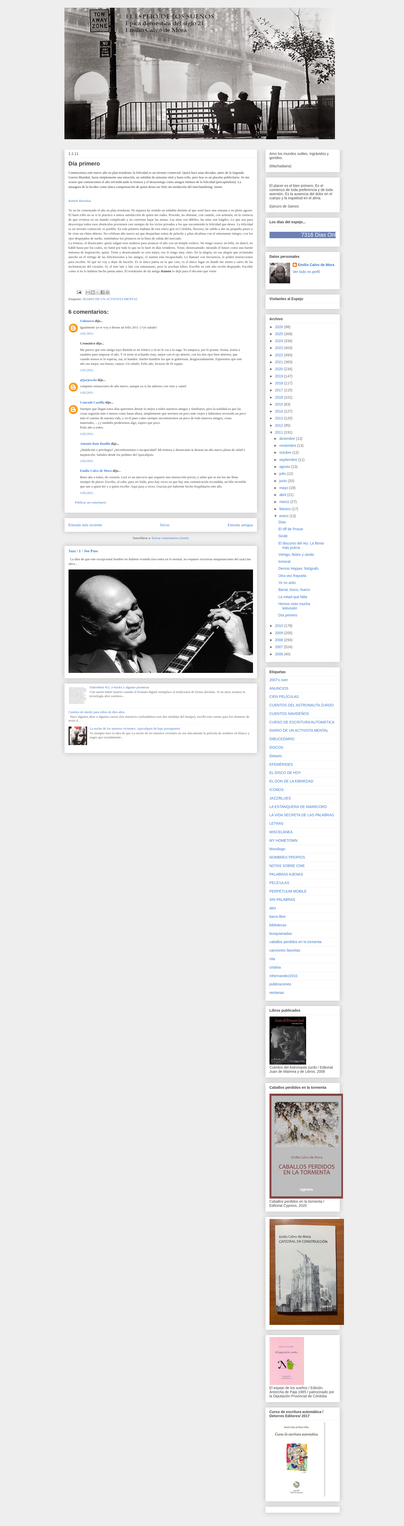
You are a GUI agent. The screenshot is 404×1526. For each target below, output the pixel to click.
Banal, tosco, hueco (294, 590)
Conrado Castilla (92, 402)
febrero (285, 509)
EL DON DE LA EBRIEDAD (292, 781)
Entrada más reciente (85, 525)
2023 (279, 348)
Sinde (283, 536)
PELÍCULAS (279, 883)
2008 (279, 640)
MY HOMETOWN (284, 840)
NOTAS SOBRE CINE (287, 866)
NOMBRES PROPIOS (287, 857)
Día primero (287, 615)
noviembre (288, 445)
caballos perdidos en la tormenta (296, 942)
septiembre (288, 460)
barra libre (278, 916)
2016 (279, 397)
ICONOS (277, 790)
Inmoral (284, 561)
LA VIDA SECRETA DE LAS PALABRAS (302, 815)
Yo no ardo (287, 583)
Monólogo (277, 849)
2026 (279, 327)
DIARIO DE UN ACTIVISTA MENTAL (110, 299)
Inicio (165, 525)
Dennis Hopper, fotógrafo (298, 568)
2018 (279, 383)
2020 (279, 369)
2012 (279, 425)
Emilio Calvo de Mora (96, 471)
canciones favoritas (285, 950)
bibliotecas (278, 925)
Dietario (276, 756)
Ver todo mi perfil (306, 272)
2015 (279, 404)
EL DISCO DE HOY (285, 773)
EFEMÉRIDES (281, 764)
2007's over (279, 680)
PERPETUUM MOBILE (288, 891)
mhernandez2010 (284, 976)
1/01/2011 (87, 333)
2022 (279, 355)
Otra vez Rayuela (292, 576)
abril (283, 495)
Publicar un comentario (90, 502)
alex (273, 908)
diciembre (287, 438)
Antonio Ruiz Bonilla (95, 444)
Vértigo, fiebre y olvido (296, 554)
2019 (279, 376)
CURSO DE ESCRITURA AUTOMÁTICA (302, 722)
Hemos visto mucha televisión (294, 606)
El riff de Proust (290, 529)
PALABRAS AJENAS (286, 874)
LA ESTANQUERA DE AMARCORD (298, 807)
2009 (279, 633)
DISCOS (276, 747)
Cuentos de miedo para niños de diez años (97, 712)
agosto (285, 467)
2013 (279, 418)
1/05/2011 (87, 493)
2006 (279, 654)
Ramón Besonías (80, 201)
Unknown (87, 321)
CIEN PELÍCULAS (284, 697)
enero (284, 516)
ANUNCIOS (279, 688)
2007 (279, 647)
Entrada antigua (240, 525)
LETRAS (276, 823)
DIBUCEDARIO (282, 739)
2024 (279, 341)
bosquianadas (281, 933)
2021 (279, 362)
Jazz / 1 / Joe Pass (83, 551)
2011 (279, 432)
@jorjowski (88, 380)
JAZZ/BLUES (280, 798)
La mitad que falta (292, 597)
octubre (285, 452)
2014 (279, 411)
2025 (279, 334)
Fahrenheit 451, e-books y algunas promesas (119, 687)
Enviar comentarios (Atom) (170, 538)
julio (283, 474)
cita (272, 959)
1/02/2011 (87, 392)
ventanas (277, 993)
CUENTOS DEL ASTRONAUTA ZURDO (302, 705)
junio (283, 481)
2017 (279, 390)
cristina (275, 967)
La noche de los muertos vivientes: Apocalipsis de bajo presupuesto (135, 728)
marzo (284, 502)
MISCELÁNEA (281, 832)
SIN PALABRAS (282, 899)
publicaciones (280, 984)
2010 (279, 626)
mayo (284, 488)
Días (282, 522)
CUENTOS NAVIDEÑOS (289, 714)
